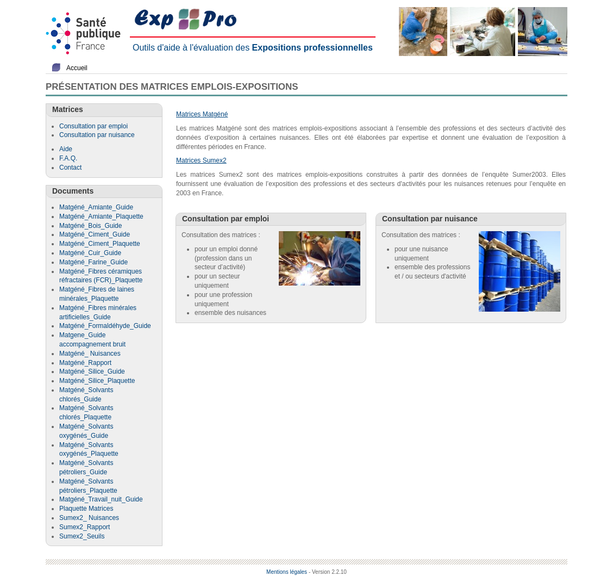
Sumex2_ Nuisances (89, 518)
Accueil (76, 68)
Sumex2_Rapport (84, 527)
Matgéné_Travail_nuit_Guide (101, 499)
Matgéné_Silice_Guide (92, 371)
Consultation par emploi (93, 126)
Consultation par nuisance (97, 135)
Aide (65, 149)
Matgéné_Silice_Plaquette (97, 381)
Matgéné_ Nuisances (90, 353)
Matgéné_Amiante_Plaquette (101, 216)
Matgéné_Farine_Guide (93, 262)
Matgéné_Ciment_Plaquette (99, 243)
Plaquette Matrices (86, 508)
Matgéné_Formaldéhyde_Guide (105, 326)
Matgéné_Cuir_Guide (90, 253)
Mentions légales (286, 572)
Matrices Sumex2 (201, 160)
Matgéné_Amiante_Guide (96, 207)
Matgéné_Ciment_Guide (94, 234)
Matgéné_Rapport (85, 363)
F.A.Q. (68, 158)
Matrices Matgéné (202, 114)
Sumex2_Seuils (81, 536)
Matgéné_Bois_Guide (90, 226)
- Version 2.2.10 (328, 572)
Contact (70, 167)
